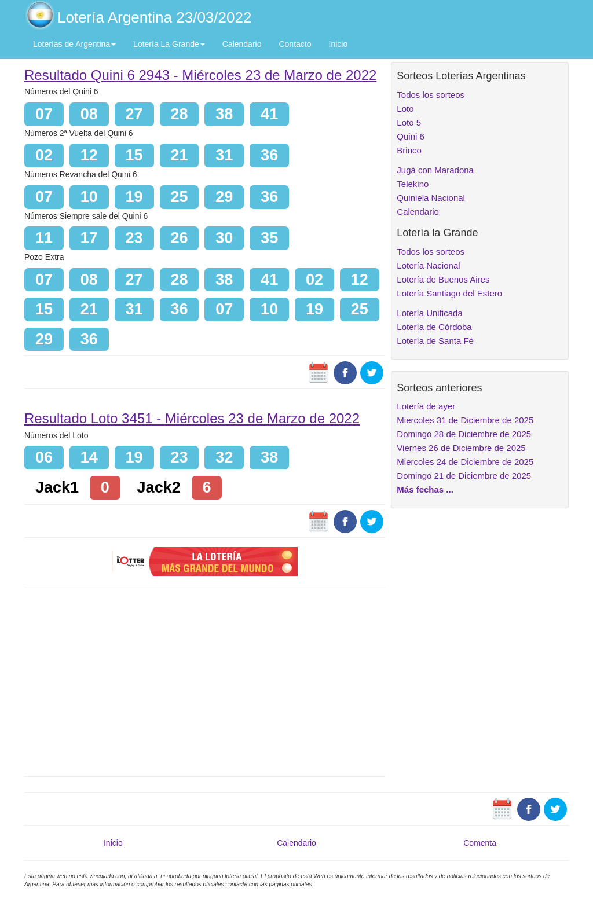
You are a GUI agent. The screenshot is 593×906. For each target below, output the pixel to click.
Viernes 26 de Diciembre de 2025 (461, 448)
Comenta (479, 843)
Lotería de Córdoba (434, 327)
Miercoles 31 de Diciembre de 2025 (465, 420)
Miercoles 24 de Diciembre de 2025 (465, 462)
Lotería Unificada (429, 313)
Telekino (413, 184)
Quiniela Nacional (431, 198)
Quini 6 (410, 136)
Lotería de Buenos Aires (443, 279)
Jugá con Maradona (435, 170)
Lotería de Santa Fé (435, 341)
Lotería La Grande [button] (169, 44)
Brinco (409, 150)
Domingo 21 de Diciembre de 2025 (464, 475)
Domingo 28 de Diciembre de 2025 (464, 434)
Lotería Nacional (428, 265)
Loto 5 (409, 122)
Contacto (295, 44)
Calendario (242, 44)
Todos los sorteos (430, 95)
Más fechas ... (425, 489)
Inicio (338, 44)
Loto (405, 108)
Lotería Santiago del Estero (449, 293)
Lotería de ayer (426, 406)
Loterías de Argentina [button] (74, 44)
